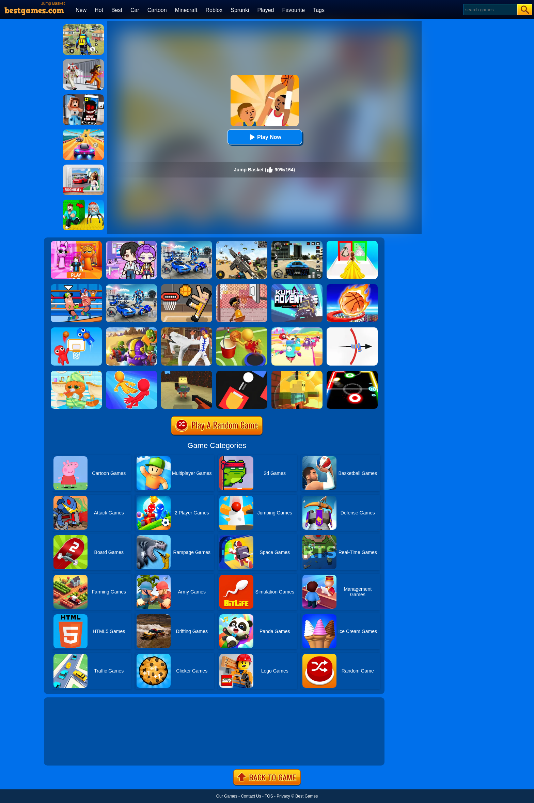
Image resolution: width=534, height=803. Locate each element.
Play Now (264, 137)
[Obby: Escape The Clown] (83, 61)
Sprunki (240, 10)
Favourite (293, 10)
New (81, 10)
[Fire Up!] (241, 373)
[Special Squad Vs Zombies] (131, 329)
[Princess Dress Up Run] (352, 243)
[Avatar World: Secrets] (131, 243)
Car (134, 10)
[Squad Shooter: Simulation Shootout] (241, 243)
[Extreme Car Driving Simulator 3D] (297, 243)
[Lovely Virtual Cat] (76, 373)
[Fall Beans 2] (297, 329)
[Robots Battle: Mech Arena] (186, 243)
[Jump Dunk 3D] (241, 329)
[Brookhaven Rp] (83, 167)
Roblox (213, 10)
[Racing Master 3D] (83, 131)
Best (116, 10)
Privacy (283, 796)
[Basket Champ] (352, 286)
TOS (269, 796)
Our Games (226, 796)
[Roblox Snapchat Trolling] (83, 96)
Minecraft (186, 10)
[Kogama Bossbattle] (186, 373)
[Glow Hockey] (352, 373)
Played (265, 10)
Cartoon (157, 10)
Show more (67, 752)
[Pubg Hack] (83, 26)
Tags (319, 10)
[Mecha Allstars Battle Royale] (131, 286)
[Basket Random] (186, 286)
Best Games (306, 796)
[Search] (490, 9)
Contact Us (251, 796)
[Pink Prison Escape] (76, 243)
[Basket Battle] (76, 329)
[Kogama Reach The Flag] (297, 373)
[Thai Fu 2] (186, 329)
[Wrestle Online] (76, 286)
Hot (99, 10)
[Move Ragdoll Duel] (131, 373)
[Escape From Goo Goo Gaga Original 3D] (83, 202)
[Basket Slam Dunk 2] (241, 286)
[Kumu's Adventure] (297, 286)
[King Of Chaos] (352, 329)
